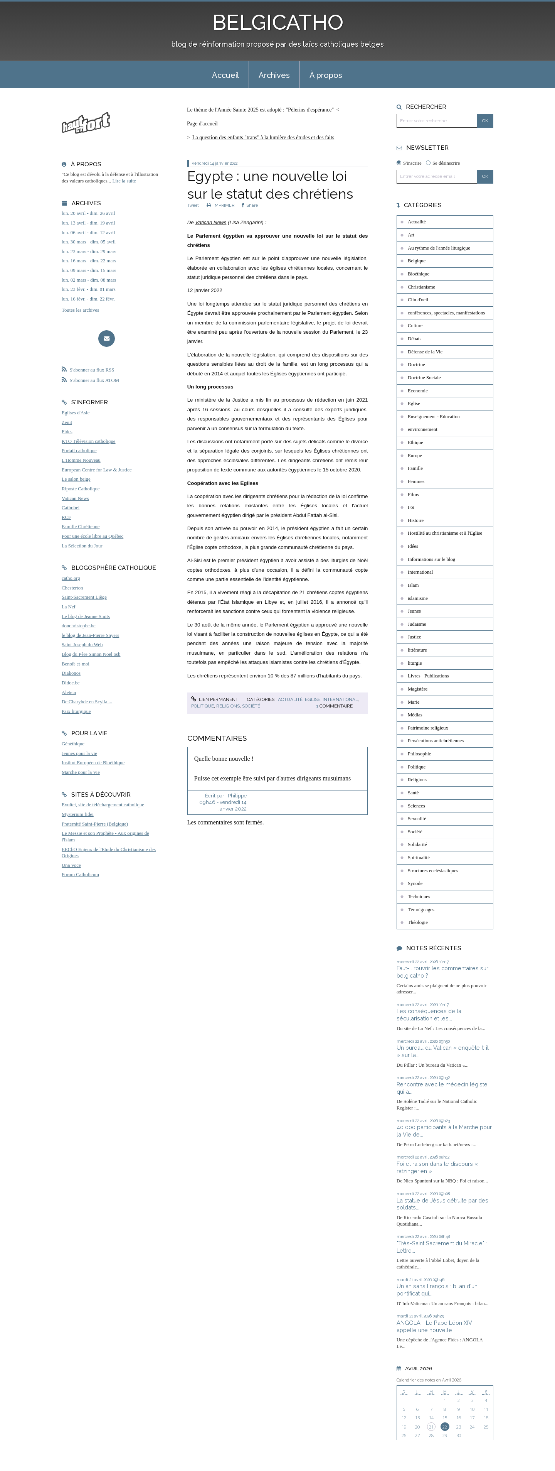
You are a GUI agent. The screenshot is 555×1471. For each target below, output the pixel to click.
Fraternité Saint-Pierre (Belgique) (95, 824)
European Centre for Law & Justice (97, 470)
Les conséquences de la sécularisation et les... (429, 1015)
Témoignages (421, 909)
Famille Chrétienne (80, 526)
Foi (411, 507)
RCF (66, 517)
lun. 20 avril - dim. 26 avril (88, 213)
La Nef (69, 607)
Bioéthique (418, 274)
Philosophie (419, 754)
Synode (415, 883)
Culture (415, 325)
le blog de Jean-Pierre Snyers (90, 635)
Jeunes (414, 611)
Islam (413, 585)
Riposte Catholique (80, 488)
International (340, 699)
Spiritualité (419, 857)
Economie (418, 391)
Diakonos (71, 673)
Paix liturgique (76, 711)
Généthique (73, 743)
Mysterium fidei (78, 814)
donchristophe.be (79, 625)
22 (444, 1427)
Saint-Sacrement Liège (84, 597)
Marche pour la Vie (81, 772)
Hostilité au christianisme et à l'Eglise (445, 533)
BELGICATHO (277, 22)
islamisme (418, 598)
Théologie (418, 922)
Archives (274, 75)
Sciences (416, 806)
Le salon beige (76, 479)
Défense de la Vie (425, 352)
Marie (414, 702)
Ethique (415, 442)
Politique (202, 706)
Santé (413, 792)
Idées (413, 546)
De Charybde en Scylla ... (87, 701)
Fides (67, 431)
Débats (415, 338)
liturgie (415, 663)
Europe (415, 455)
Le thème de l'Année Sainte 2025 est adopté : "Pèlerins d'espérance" (260, 110)
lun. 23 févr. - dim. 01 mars (89, 289)
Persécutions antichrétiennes (436, 740)
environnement (422, 429)
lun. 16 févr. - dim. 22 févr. (88, 299)
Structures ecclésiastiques (433, 870)
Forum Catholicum (80, 874)
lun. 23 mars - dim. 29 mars (89, 251)
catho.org (71, 578)
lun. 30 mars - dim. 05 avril (89, 242)
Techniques (419, 896)
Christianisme (421, 287)
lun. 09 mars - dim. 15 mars (89, 270)
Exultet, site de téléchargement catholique (103, 804)
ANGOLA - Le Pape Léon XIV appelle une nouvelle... (434, 1326)
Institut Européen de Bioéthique (93, 762)
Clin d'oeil (418, 299)
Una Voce (71, 865)
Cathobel (70, 507)
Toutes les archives (80, 310)
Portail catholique (79, 450)
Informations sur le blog (431, 559)
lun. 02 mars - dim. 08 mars (89, 280)
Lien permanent (214, 699)
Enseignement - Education (434, 416)
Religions (228, 706)
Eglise (312, 699)
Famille (415, 468)
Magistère (417, 689)
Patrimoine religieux (428, 728)
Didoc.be (71, 683)
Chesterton (72, 588)
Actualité (290, 699)
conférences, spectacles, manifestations (446, 313)
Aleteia (69, 692)
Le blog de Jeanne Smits (86, 616)
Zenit (67, 422)
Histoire (416, 520)
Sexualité (417, 818)
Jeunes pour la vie (79, 753)
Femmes (416, 481)
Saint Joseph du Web (82, 644)
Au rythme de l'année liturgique (439, 248)
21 (431, 1427)
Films (413, 494)
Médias (415, 715)
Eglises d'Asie (75, 412)
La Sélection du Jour (82, 546)
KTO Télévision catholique (89, 441)
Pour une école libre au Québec (92, 536)
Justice (414, 637)
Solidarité (417, 844)
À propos (325, 75)
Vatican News (75, 498)
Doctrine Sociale (424, 377)
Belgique (417, 260)
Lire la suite (124, 181)
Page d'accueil (202, 124)
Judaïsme (417, 624)
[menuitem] (225, 74)
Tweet (193, 205)
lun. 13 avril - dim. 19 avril (88, 223)
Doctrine (416, 364)
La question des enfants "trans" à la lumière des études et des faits (263, 137)
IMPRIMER (220, 205)
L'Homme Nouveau (81, 460)
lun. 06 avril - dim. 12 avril (88, 232)
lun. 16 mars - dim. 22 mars (89, 260)
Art (411, 235)
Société (251, 706)
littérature (417, 650)
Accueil (225, 75)
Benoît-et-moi (75, 664)
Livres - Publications (428, 676)
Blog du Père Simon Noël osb (91, 654)
